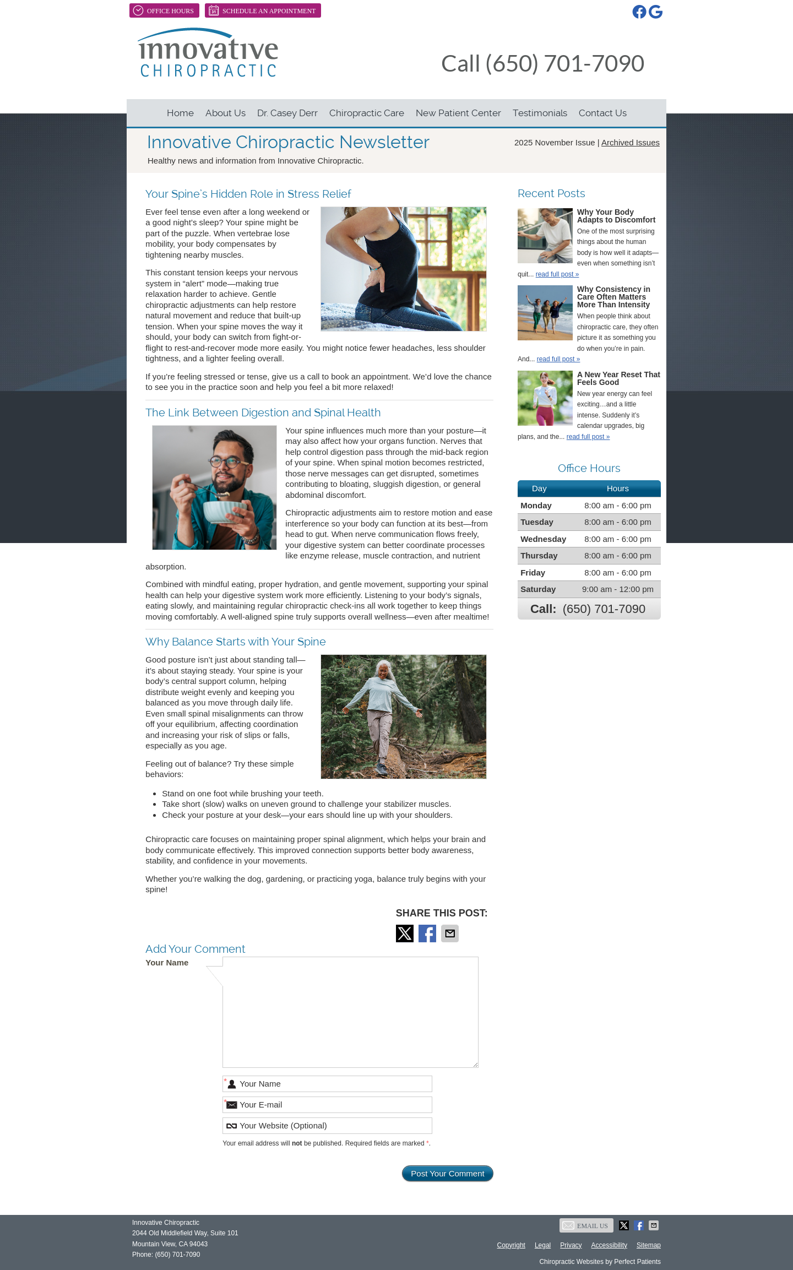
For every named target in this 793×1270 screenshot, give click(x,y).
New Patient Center (458, 112)
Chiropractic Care (366, 112)
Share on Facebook (428, 933)
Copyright (511, 1245)
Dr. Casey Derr (287, 112)
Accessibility (609, 1245)
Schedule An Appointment (262, 10)
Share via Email (451, 933)
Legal (543, 1245)
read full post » (557, 274)
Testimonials (540, 112)
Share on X (406, 933)
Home (180, 112)
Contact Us (603, 112)
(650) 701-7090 (604, 609)
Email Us (585, 1225)
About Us (225, 112)
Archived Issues (630, 142)
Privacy (571, 1245)
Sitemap (649, 1245)
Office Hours (163, 10)
